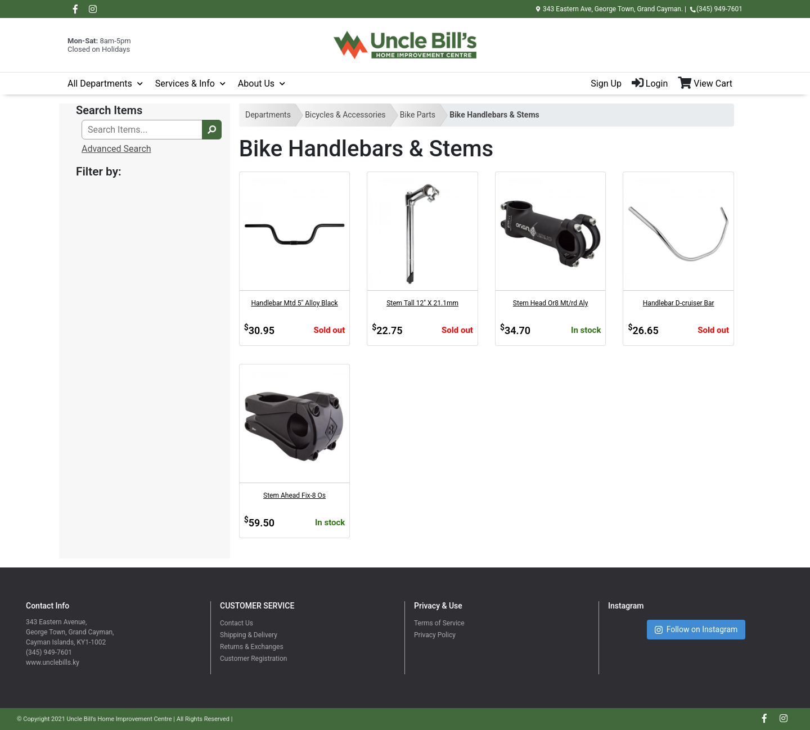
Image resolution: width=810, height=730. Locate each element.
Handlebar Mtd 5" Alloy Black (294, 303)
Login (650, 83)
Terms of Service (439, 623)
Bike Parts (417, 114)
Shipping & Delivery (248, 635)
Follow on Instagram (696, 629)
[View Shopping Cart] (710, 83)
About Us (256, 83)
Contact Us (236, 623)
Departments (268, 114)
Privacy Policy (435, 635)
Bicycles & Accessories (345, 114)
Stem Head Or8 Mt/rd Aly (550, 303)
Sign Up (606, 83)
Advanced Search (116, 148)
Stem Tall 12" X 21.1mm (422, 303)
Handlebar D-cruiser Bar (678, 303)
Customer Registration (253, 659)
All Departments (100, 83)
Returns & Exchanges (252, 647)
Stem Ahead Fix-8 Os (294, 495)
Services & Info (185, 83)
